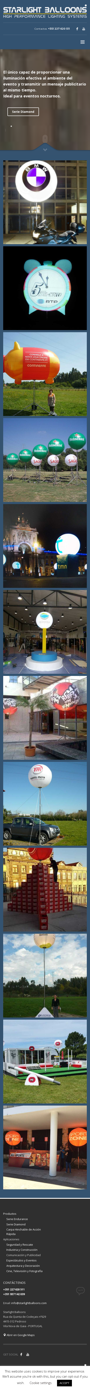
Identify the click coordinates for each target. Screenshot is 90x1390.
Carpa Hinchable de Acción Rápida (23, 1232)
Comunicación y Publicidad (23, 1255)
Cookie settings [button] (41, 1383)
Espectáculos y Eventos (21, 1260)
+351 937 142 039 (14, 1294)
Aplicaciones (11, 1239)
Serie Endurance (17, 1219)
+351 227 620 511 (59, 28)
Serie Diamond (23, 112)
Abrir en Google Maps (19, 1335)
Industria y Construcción (21, 1250)
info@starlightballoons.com (29, 1303)
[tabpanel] (45, 130)
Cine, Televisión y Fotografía (24, 1271)
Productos (9, 1214)
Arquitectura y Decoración (23, 1266)
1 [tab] (11, 126)
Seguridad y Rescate (19, 1245)
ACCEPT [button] (64, 1383)
